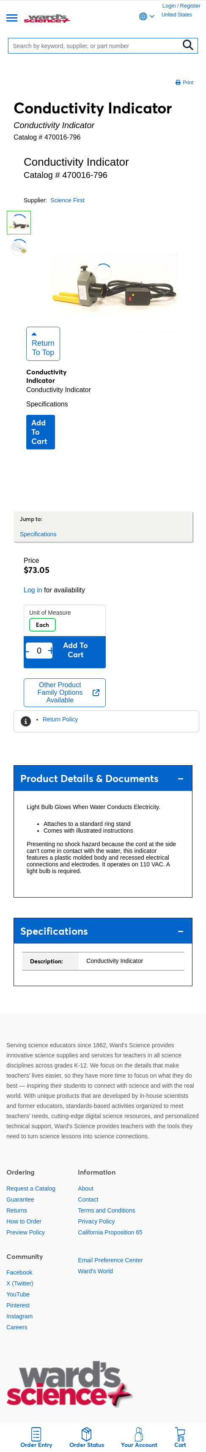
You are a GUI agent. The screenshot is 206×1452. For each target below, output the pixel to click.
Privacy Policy (96, 1221)
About (85, 1188)
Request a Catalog (30, 1188)
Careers (16, 1327)
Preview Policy (25, 1232)
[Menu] (12, 18)
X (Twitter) (19, 1283)
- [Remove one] (27, 650)
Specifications (47, 404)
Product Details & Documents (102, 778)
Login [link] (169, 6)
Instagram (19, 1316)
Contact (88, 1199)
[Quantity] (39, 651)
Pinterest (18, 1305)
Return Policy (60, 719)
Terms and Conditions (106, 1210)
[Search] (96, 45)
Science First (67, 200)
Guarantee (20, 1199)
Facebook (19, 1272)
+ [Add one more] (51, 650)
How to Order (23, 1221)
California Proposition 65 (110, 1232)
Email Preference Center (110, 1260)
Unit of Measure (50, 612)
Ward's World (95, 1271)
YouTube (18, 1294)
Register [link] (190, 6)
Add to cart (39, 432)
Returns (16, 1210)
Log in (33, 590)
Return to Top (43, 344)
